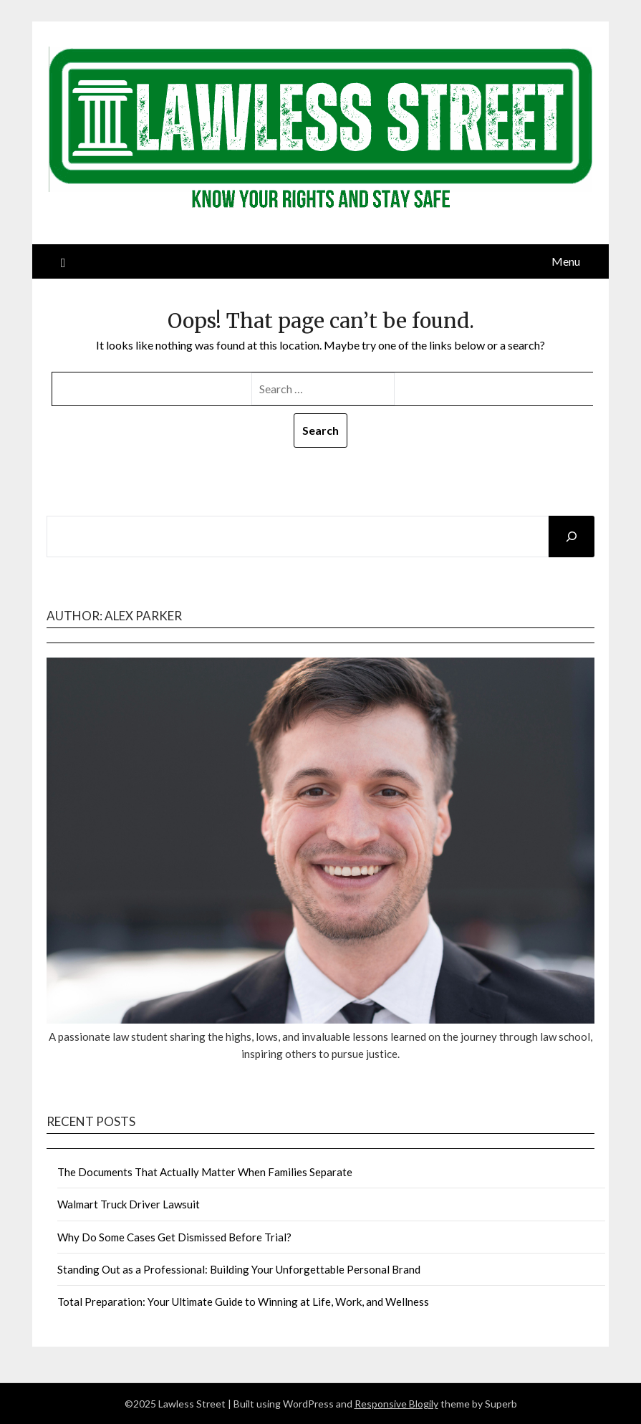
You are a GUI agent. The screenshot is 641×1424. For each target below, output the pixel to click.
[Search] (571, 536)
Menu (565, 261)
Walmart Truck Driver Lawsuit (128, 1204)
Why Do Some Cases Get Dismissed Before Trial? (174, 1237)
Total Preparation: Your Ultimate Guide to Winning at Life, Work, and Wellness (243, 1301)
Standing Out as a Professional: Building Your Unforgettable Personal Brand (238, 1269)
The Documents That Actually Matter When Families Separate (204, 1171)
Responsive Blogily (396, 1403)
